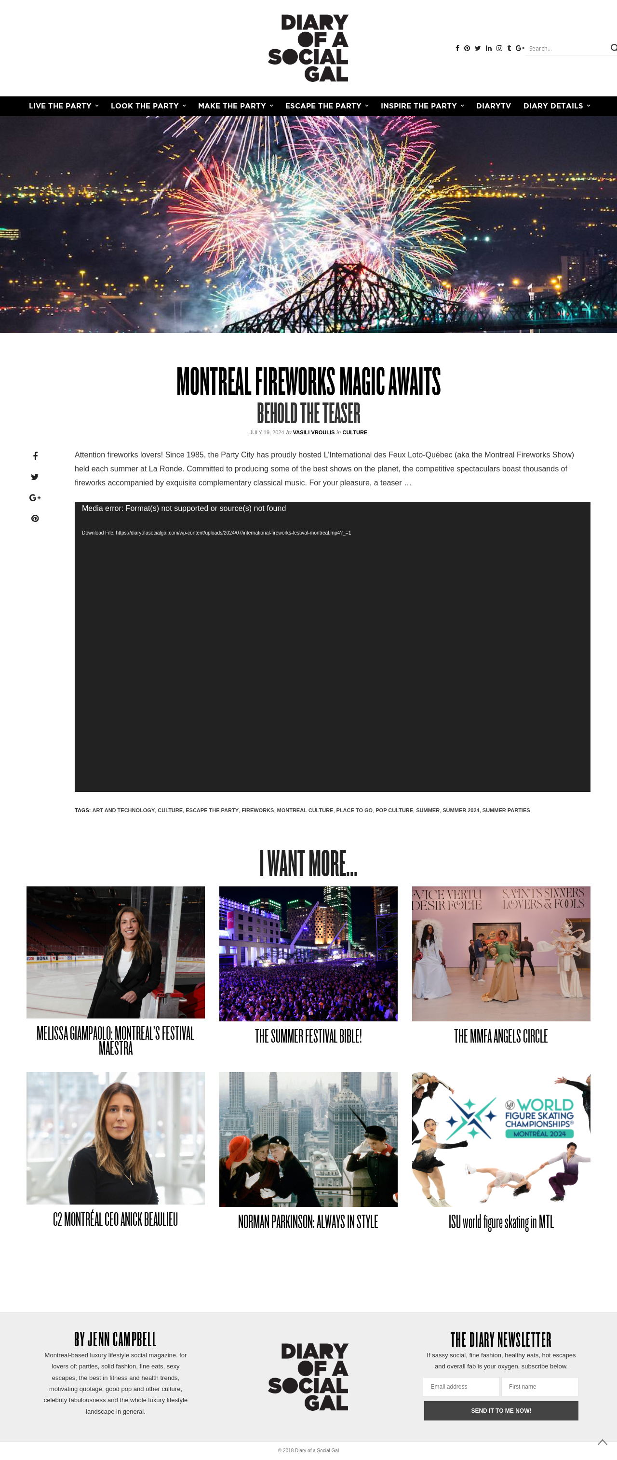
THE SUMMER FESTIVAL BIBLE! (308, 1037)
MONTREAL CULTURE (305, 810)
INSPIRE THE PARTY (419, 106)
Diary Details (553, 106)
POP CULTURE (394, 810)
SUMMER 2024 (461, 810)
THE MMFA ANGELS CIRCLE (501, 1037)
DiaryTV (493, 106)
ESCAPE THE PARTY (323, 106)
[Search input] (567, 48)
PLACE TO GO (354, 810)
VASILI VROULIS (314, 432)
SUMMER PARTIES (506, 810)
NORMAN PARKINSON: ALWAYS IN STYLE (308, 1223)
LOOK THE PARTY (145, 106)
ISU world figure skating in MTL (501, 1223)
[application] (332, 647)
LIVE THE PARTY (60, 106)
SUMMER (428, 810)
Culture (354, 432)
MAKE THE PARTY (232, 106)
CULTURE (170, 810)
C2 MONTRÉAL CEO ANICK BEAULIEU (115, 1220)
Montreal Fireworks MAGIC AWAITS (308, 384)
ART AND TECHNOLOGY (123, 810)
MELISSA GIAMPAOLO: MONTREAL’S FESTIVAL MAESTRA (115, 1042)
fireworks (257, 810)
